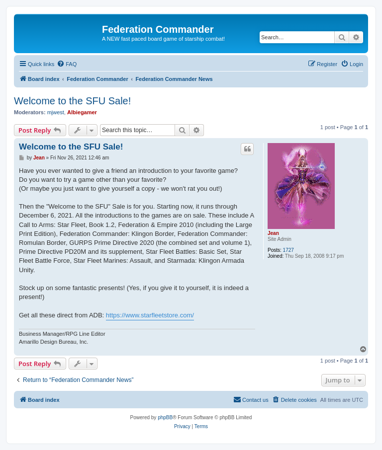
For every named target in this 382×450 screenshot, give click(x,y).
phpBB (165, 417)
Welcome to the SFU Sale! (72, 100)
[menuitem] (67, 64)
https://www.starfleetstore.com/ (150, 315)
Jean (273, 233)
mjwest (55, 112)
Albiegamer (82, 112)
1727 (288, 250)
